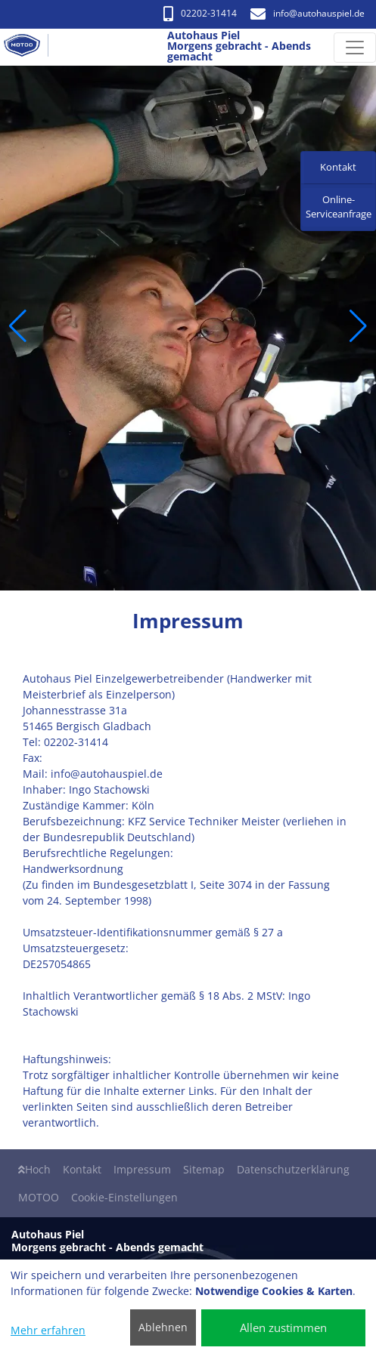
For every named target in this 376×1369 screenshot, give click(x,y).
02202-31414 (200, 13)
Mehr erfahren (48, 1330)
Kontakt (82, 1169)
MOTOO (38, 1197)
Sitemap (204, 1169)
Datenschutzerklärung (293, 1169)
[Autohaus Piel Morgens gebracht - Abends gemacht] (28, 47)
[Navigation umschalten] (355, 47)
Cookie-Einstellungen (124, 1197)
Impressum (142, 1169)
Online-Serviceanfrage (338, 207)
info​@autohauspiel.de (307, 13)
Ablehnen (163, 1327)
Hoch (34, 1169)
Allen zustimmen (283, 1327)
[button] (18, 326)
